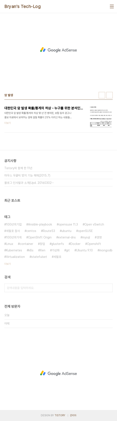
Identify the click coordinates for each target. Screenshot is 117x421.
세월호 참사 (13, 231)
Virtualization (15, 257)
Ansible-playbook (40, 224)
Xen (42, 250)
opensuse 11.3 (68, 224)
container (26, 244)
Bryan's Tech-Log (22, 6)
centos (31, 231)
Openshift (94, 244)
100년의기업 (14, 224)
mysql (86, 237)
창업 (42, 244)
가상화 (56, 250)
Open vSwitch (94, 224)
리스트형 (109, 95)
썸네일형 (102, 95)
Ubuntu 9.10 (84, 250)
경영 (99, 237)
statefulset (39, 257)
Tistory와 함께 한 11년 (18, 168)
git (68, 250)
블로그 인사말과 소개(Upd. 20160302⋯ (29, 182)
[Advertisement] (58, 50)
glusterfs (57, 244)
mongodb (105, 250)
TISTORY (60, 415)
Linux (9, 244)
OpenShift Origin (40, 237)
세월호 (57, 257)
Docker (75, 244)
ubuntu (66, 231)
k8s (30, 250)
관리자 (73, 415)
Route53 (49, 231)
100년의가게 (14, 237)
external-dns (67, 237)
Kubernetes (14, 250)
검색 (108, 288)
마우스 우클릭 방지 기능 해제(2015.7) (27, 175)
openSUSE (85, 231)
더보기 (7, 263)
